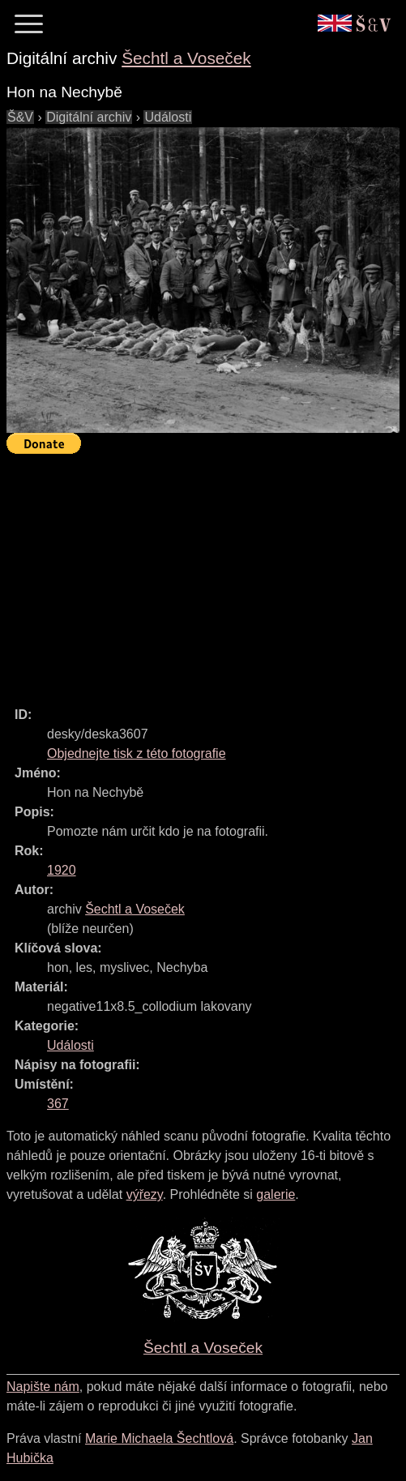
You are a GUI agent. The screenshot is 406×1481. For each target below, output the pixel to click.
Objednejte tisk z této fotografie (136, 753)
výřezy (144, 1194)
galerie (275, 1194)
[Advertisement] (206, 573)
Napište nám (42, 1386)
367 (58, 1104)
